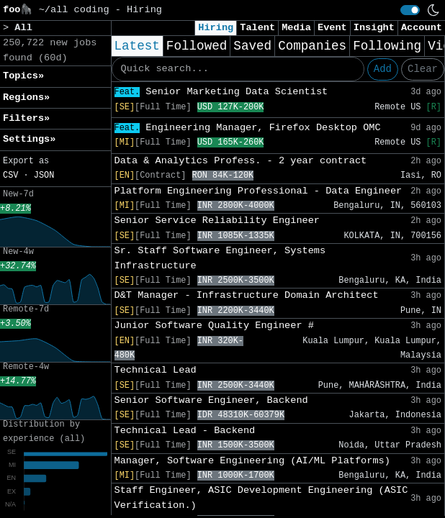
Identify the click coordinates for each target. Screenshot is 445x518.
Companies (312, 46)
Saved (252, 46)
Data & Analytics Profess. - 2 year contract (240, 160)
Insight (374, 27)
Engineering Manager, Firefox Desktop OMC (247, 127)
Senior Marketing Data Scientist (221, 91)
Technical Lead (155, 370)
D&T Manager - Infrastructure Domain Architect (246, 295)
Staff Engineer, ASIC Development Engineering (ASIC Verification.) (261, 497)
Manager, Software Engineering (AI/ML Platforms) (252, 460)
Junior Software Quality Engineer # (214, 325)
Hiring (215, 27)
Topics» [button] (23, 76)
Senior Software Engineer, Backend (211, 400)
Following (387, 46)
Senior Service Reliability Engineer (217, 220)
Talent (257, 27)
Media (296, 27)
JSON (44, 176)
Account (421, 27)
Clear (423, 69)
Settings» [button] (29, 139)
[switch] (410, 10)
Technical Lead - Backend (185, 430)
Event (332, 27)
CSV (10, 176)
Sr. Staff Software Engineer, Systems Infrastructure (220, 258)
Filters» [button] (26, 118)
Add (383, 69)
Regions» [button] (26, 97)
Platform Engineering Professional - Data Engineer (258, 191)
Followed (196, 46)
